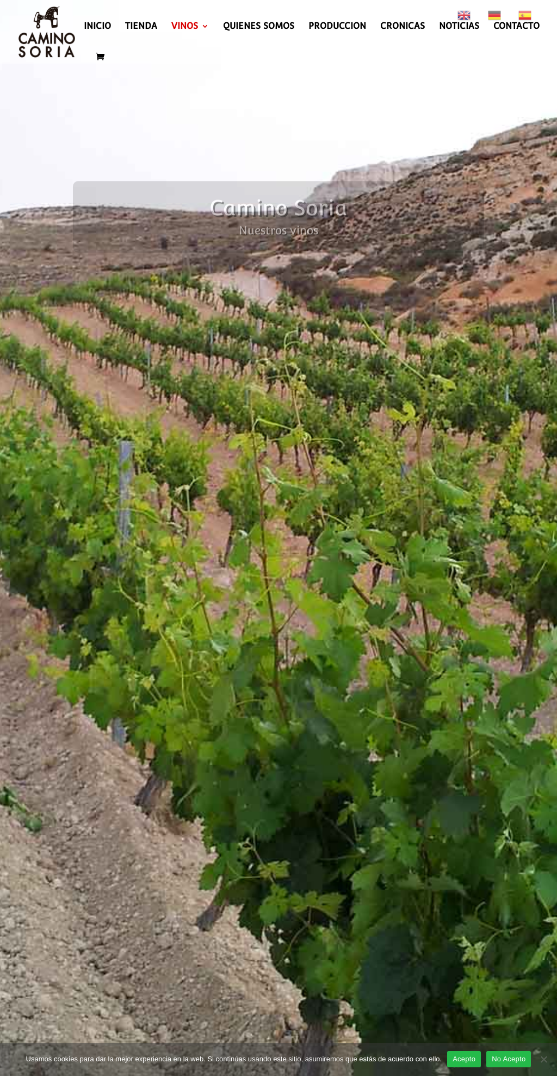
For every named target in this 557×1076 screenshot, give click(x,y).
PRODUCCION (337, 26)
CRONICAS (402, 26)
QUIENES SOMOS (258, 26)
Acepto (464, 1059)
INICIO (97, 26)
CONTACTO (516, 26)
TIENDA (141, 26)
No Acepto (508, 1059)
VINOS (184, 26)
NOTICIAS (459, 26)
